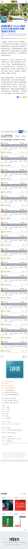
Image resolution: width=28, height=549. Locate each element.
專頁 (20, 97)
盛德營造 (7, 383)
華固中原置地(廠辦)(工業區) (17, 514)
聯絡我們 (16, 542)
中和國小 (9, 424)
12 (2, 356)
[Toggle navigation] (2, 2)
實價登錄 (21, 131)
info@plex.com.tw (5, 457)
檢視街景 (16, 131)
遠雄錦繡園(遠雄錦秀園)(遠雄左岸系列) (4, 497)
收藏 (25, 19)
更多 (25, 529)
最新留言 (7, 131)
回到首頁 (5, 542)
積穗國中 (9, 421)
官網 (26, 97)
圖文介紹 (3, 131)
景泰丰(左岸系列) (4, 514)
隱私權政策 (22, 542)
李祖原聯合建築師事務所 (10, 388)
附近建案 (25, 131)
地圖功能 (12, 131)
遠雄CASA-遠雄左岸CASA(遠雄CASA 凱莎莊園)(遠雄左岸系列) (17, 497)
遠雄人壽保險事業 (9, 381)
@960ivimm (22, 457)
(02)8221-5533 (10, 432)
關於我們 (10, 542)
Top (25, 543)
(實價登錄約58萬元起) (16, 438)
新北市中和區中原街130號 (13, 430)
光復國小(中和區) (16, 424)
